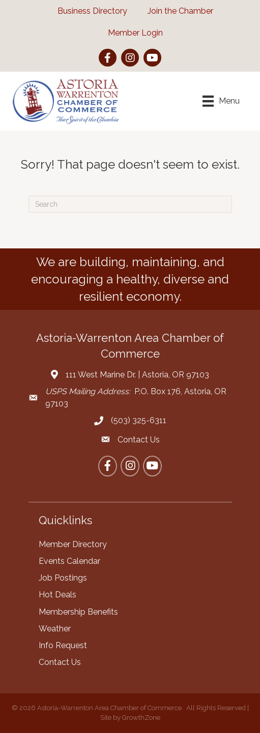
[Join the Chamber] (175, 11)
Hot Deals (57, 594)
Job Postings (63, 578)
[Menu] (221, 101)
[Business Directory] (87, 11)
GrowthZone (141, 717)
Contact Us (60, 662)
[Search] (130, 204)
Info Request (63, 645)
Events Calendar (69, 561)
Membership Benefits (78, 612)
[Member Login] (130, 33)
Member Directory (73, 544)
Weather (55, 628)
